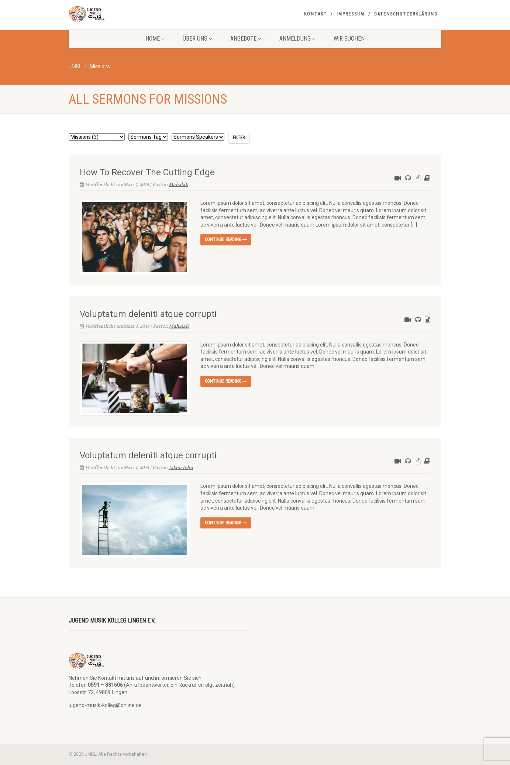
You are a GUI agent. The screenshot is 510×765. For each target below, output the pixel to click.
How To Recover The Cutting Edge (147, 172)
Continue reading (226, 239)
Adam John (181, 468)
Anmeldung (297, 38)
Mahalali (178, 184)
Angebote (245, 38)
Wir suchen (349, 38)
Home (154, 38)
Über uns (197, 38)
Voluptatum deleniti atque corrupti (148, 314)
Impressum (351, 14)
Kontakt (315, 14)
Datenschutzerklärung (406, 14)
